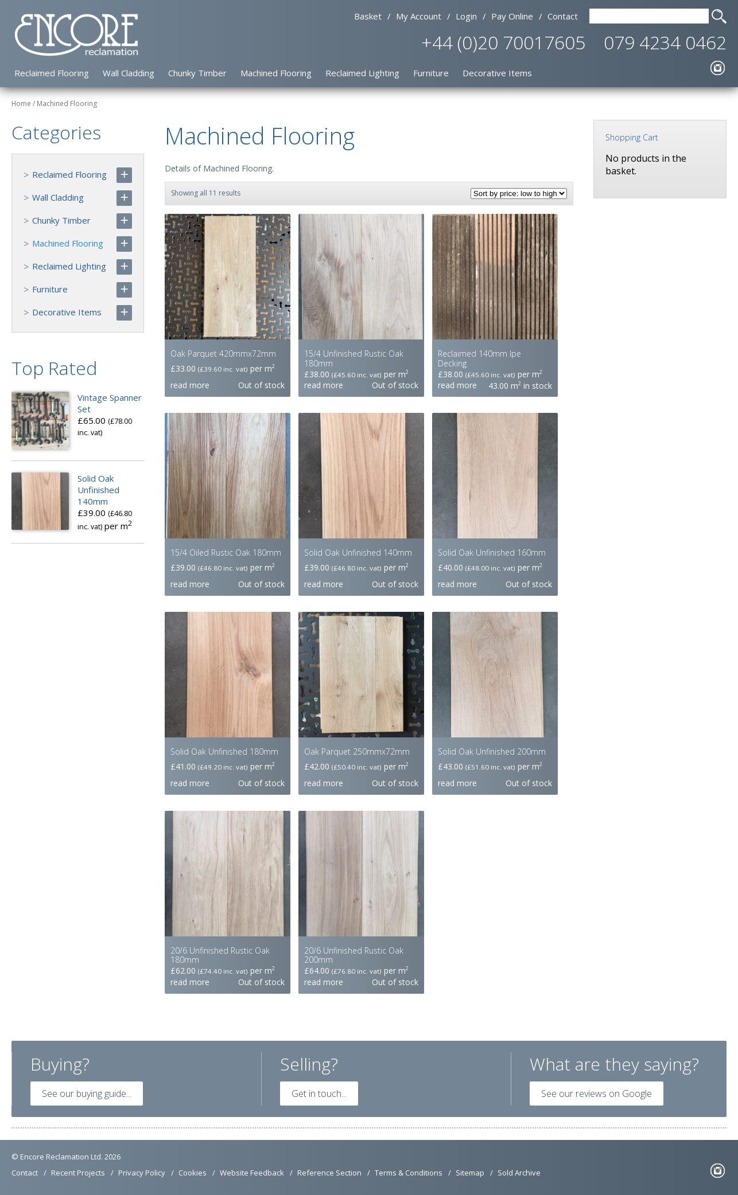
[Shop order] (519, 193)
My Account (418, 16)
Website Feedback (252, 1172)
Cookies (192, 1172)
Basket (368, 16)
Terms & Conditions (408, 1172)
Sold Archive (519, 1172)
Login (466, 16)
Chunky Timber (197, 73)
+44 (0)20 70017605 (503, 42)
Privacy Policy (141, 1172)
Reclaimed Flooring (51, 73)
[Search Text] (649, 16)
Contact (562, 16)
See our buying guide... (86, 1093)
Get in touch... (319, 1093)
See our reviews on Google (596, 1093)
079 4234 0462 (665, 42)
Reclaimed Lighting (362, 73)
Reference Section (329, 1172)
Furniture (431, 73)
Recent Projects (78, 1172)
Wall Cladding (128, 73)
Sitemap (470, 1172)
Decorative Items (497, 73)
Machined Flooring (276, 73)
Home (21, 103)
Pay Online (512, 16)
